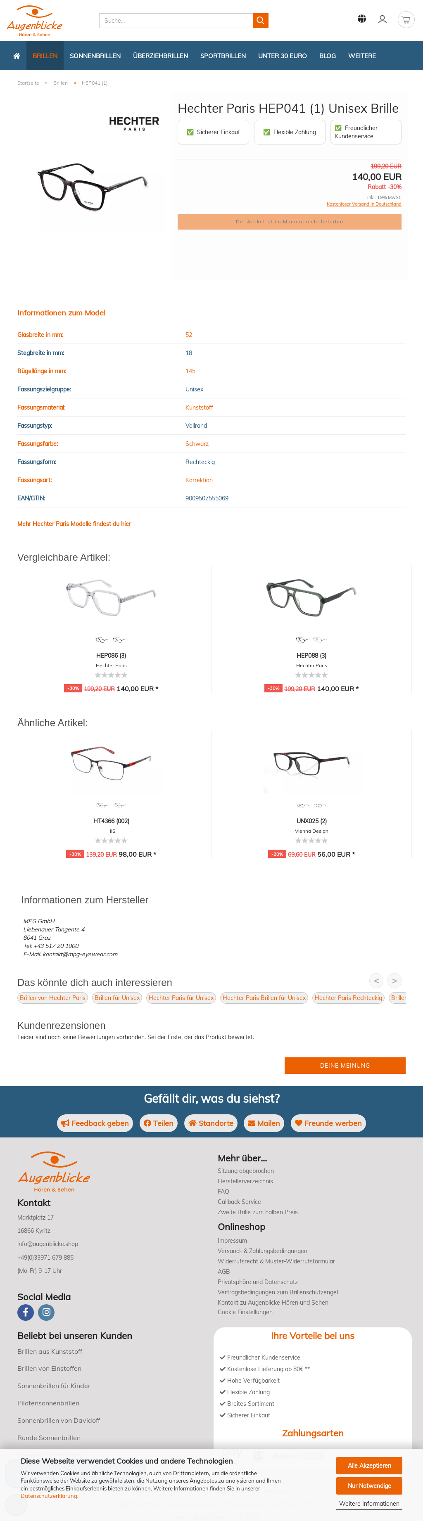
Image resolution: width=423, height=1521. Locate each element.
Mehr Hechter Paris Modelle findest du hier (74, 524)
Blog (327, 56)
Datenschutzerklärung (49, 1496)
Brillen (45, 56)
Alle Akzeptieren (369, 1465)
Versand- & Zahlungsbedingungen (262, 1251)
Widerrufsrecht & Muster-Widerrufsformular (276, 1261)
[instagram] (46, 1312)
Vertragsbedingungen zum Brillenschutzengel (278, 1292)
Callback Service (239, 1202)
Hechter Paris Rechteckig (348, 998)
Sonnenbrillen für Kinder (53, 1385)
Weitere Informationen (369, 1503)
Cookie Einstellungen (245, 1312)
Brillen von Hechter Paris (53, 998)
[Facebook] (25, 1312)
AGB (224, 1271)
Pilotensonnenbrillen (48, 1403)
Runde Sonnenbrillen (49, 1437)
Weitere (362, 56)
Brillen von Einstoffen (49, 1368)
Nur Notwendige (369, 1486)
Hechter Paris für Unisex (181, 998)
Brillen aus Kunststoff (49, 1351)
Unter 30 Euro (282, 56)
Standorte (210, 1123)
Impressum (232, 1240)
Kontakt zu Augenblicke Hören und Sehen (273, 1302)
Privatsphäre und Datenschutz (258, 1282)
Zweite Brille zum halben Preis (258, 1212)
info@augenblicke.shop (47, 1244)
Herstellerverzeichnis (245, 1181)
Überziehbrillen (160, 56)
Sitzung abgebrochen (246, 1171)
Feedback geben (94, 1123)
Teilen (158, 1123)
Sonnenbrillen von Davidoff (58, 1420)
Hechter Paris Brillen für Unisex (264, 998)
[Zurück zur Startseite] (16, 55)
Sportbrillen (223, 56)
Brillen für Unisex (117, 998)
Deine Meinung (345, 1065)
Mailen (264, 1123)
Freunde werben (328, 1123)
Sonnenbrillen (95, 56)
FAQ (223, 1191)
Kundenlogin (382, 19)
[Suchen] (261, 20)
